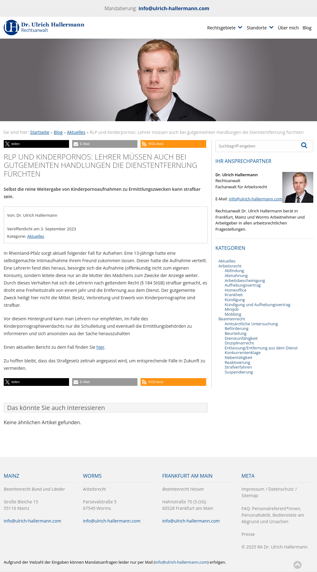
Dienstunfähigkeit (241, 338)
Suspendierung (239, 372)
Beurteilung (235, 333)
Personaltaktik (255, 515)
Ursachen (279, 521)
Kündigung (235, 299)
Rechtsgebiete (221, 28)
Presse (248, 534)
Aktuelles (76, 132)
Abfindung (234, 270)
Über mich (288, 28)
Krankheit (234, 294)
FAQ (245, 508)
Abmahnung (236, 275)
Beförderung (237, 328)
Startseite (39, 132)
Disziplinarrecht (239, 343)
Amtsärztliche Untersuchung (251, 324)
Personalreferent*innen (276, 508)
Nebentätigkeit (238, 357)
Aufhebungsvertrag (243, 285)
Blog (306, 28)
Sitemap (249, 495)
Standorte (257, 28)
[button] (36, 144)
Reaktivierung (237, 362)
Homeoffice (235, 290)
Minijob (232, 309)
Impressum (252, 489)
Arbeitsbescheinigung (245, 280)
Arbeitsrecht (230, 266)
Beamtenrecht (232, 319)
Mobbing (233, 314)
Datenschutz (280, 489)
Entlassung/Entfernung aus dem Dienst (261, 348)
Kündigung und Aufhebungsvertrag (257, 304)
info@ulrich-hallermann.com (173, 8)
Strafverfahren (238, 367)
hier (101, 347)
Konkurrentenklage (243, 352)
